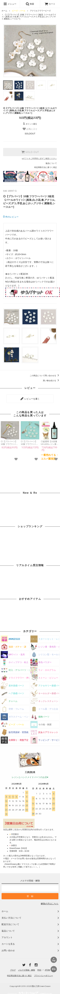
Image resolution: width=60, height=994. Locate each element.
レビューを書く (30, 398)
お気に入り (30, 128)
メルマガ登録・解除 (26, 970)
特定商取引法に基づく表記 (45, 167)
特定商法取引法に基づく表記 (19, 976)
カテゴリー (30, 631)
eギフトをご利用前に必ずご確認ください (39, 158)
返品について (51, 163)
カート (50, 4)
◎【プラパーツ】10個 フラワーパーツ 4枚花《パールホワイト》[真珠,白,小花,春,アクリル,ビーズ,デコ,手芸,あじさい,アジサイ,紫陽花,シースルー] (30, 443)
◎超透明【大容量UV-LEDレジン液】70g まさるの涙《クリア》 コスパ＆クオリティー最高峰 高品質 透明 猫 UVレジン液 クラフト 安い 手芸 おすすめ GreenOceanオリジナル (50, 443)
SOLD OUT (30, 152)
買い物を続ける (51, 380)
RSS (39, 970)
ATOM (47, 970)
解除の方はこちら (49, 903)
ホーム (4, 11)
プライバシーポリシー (43, 976)
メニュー (9, 4)
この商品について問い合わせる (45, 376)
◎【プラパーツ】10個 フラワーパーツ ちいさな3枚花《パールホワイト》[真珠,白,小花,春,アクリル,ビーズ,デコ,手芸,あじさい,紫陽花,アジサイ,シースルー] (10, 443)
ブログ (13, 970)
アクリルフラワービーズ (40, 11)
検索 (30, 4)
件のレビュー (11, 217)
